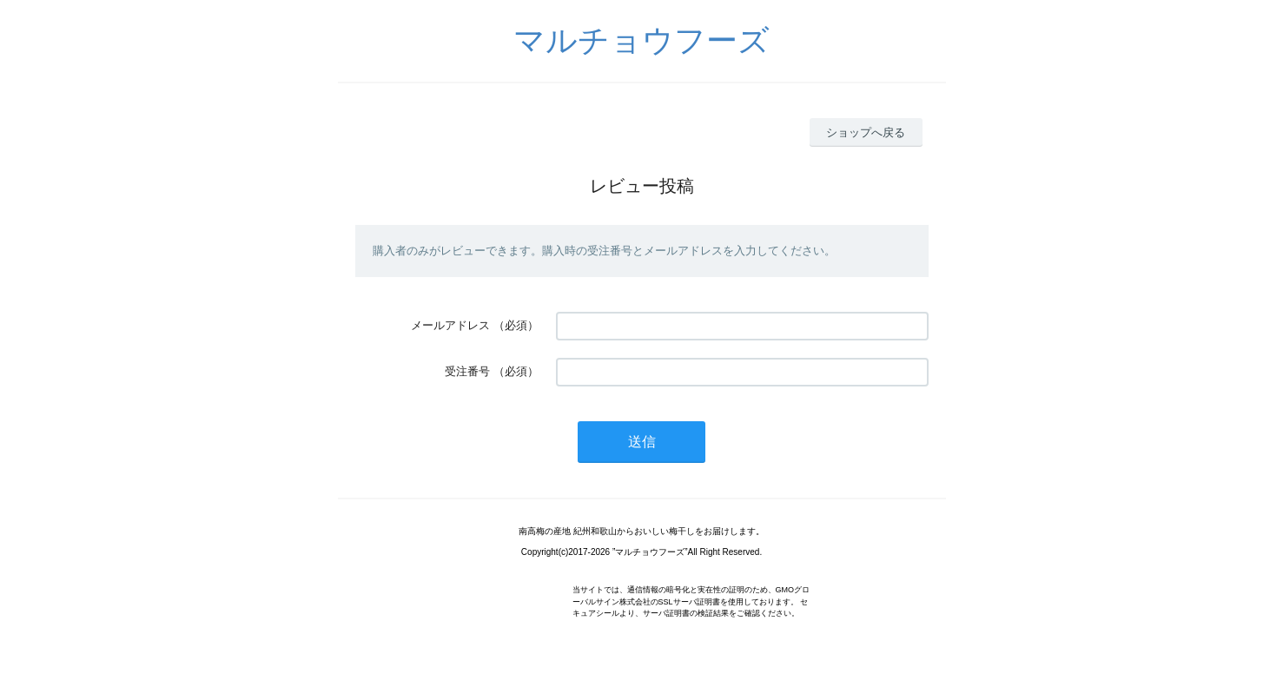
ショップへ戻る (865, 132)
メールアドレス (450, 325)
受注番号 (467, 371)
